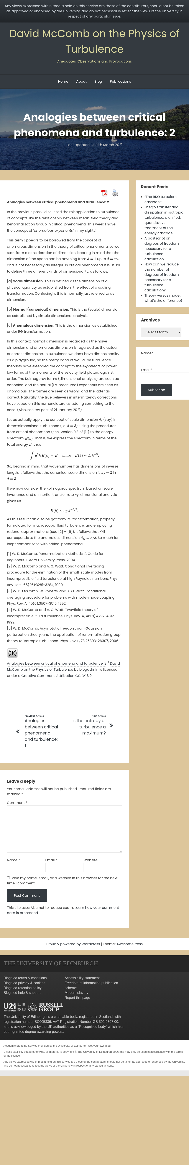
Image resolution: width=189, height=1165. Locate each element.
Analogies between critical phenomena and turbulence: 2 (56, 663)
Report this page (77, 997)
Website (90, 860)
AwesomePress (130, 944)
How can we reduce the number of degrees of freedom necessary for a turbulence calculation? (162, 277)
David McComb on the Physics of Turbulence (63, 666)
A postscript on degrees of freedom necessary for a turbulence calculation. (162, 249)
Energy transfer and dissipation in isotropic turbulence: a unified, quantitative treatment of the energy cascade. (164, 220)
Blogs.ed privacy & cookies (24, 983)
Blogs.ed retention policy (22, 988)
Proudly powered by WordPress (73, 944)
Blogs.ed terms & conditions (25, 978)
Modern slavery (76, 993)
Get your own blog (99, 1045)
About (81, 81)
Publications (120, 81)
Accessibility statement (82, 978)
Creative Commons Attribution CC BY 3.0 (56, 675)
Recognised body (92, 1026)
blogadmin (89, 669)
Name (13, 860)
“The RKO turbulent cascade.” (161, 199)
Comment (17, 802)
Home (63, 81)
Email (51, 860)
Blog (98, 81)
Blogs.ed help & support (22, 993)
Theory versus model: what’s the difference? (164, 298)
